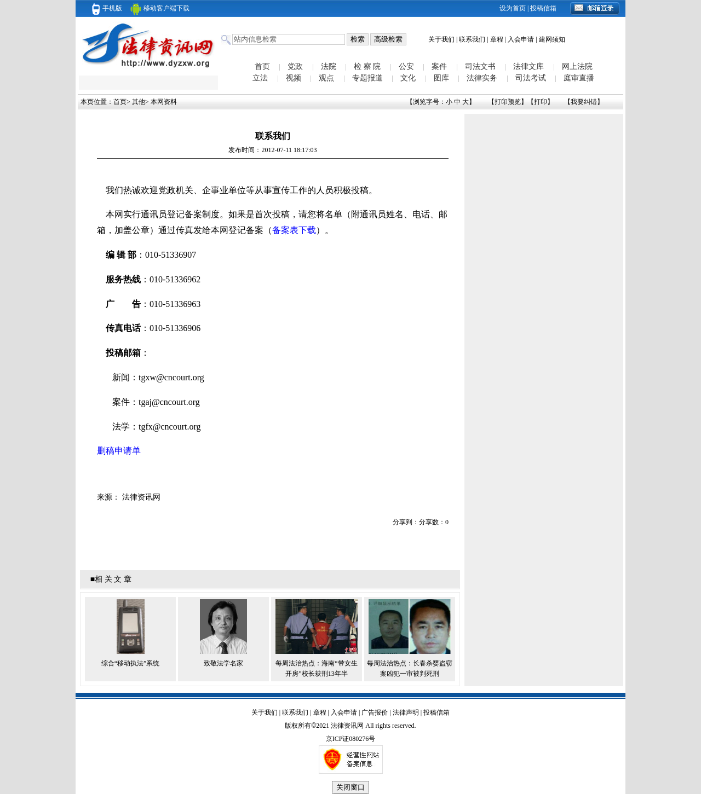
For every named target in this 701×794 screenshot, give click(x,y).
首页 (262, 66)
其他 (138, 102)
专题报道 (367, 78)
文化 (408, 78)
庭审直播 (579, 78)
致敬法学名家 (223, 663)
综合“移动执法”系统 (130, 663)
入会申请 (521, 39)
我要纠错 (584, 102)
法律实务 (482, 78)
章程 (496, 39)
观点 (326, 78)
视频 (293, 78)
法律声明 (406, 712)
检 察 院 (367, 66)
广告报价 (374, 712)
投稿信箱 (543, 8)
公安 (406, 66)
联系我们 (472, 39)
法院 (328, 66)
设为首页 (512, 8)
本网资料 (164, 102)
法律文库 (528, 66)
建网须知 (552, 39)
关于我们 (441, 39)
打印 (540, 102)
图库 (441, 78)
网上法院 (577, 66)
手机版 (107, 8)
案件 (439, 66)
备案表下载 (294, 230)
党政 (295, 66)
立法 (260, 78)
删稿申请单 (119, 450)
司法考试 (530, 78)
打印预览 (508, 102)
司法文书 (480, 66)
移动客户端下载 (159, 8)
